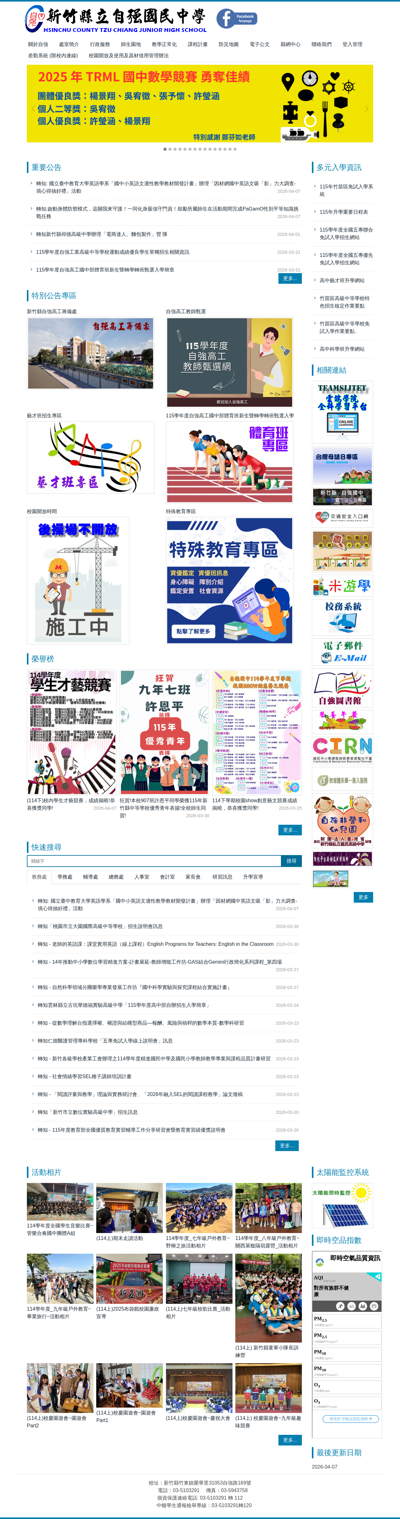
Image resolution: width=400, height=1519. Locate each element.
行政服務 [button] (100, 44)
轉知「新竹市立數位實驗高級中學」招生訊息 (88, 1112)
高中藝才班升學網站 (342, 280)
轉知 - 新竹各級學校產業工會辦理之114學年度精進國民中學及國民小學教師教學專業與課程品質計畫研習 (154, 1058)
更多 (363, 897)
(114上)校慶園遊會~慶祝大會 (198, 1418)
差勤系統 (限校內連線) (53, 55)
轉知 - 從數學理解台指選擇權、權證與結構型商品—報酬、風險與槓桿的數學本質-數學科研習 (141, 1023)
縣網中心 (291, 44)
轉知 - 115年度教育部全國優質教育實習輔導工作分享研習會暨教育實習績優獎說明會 (132, 1130)
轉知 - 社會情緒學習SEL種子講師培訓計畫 (85, 1076)
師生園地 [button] (131, 44)
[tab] (165, 149)
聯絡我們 (322, 44)
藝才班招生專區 (44, 415)
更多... (290, 278)
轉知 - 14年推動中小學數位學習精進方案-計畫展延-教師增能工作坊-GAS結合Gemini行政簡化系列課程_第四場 (160, 962)
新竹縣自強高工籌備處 (52, 311)
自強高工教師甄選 (186, 311)
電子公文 (260, 44)
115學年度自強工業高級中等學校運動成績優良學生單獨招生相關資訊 (113, 255)
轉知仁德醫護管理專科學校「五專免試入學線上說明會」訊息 (105, 1040)
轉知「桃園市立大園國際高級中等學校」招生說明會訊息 (100, 926)
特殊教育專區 (181, 511)
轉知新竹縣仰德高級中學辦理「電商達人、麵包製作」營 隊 (102, 237)
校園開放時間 (42, 511)
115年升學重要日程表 (344, 212)
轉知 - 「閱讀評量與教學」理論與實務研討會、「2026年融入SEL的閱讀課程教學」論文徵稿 (140, 1094)
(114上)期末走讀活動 (119, 1238)
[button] (34, 108)
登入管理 (352, 44)
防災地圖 (229, 44)
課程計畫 (198, 44)
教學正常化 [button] (164, 44)
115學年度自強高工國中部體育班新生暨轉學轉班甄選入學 (230, 415)
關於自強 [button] (38, 44)
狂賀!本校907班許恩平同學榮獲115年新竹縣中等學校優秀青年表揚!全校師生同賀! (164, 808)
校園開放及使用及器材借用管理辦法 (129, 55)
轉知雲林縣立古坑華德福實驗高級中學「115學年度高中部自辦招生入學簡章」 (124, 1005)
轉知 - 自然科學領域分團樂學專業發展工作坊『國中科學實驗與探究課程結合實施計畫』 (135, 987)
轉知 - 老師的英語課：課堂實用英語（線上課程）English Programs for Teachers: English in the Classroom (156, 944)
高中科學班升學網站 (342, 349)
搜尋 (292, 861)
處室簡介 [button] (69, 44)
